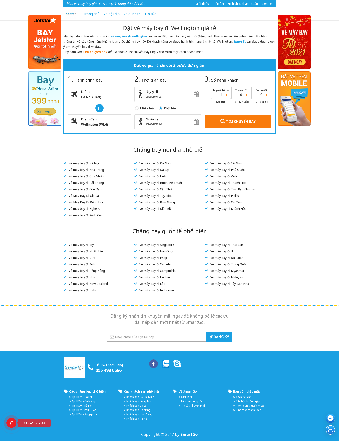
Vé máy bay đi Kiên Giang (157, 202)
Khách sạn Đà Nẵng (138, 410)
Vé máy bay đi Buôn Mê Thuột (160, 183)
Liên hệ (267, 4)
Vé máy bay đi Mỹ (81, 245)
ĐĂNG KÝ (219, 336)
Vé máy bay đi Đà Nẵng (155, 163)
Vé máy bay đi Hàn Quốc (156, 251)
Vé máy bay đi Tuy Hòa (155, 196)
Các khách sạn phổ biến (142, 391)
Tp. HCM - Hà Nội (82, 405)
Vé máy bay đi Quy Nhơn (86, 176)
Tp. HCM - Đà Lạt (82, 397)
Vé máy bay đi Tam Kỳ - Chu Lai (232, 189)
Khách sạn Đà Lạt (136, 405)
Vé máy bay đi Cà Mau (226, 202)
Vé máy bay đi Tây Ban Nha (229, 284)
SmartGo (240, 41)
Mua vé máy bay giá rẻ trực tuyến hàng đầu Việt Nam (107, 3)
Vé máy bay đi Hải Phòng (86, 183)
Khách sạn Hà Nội (137, 418)
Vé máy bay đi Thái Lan (226, 245)
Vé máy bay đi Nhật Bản (86, 251)
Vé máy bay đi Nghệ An (85, 209)
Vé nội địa (111, 13)
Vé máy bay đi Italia (82, 290)
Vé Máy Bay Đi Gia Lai (84, 196)
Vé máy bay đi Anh (82, 264)
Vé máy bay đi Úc (222, 251)
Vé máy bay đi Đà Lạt (154, 170)
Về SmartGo (188, 391)
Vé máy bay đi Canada (155, 264)
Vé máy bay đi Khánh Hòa (228, 209)
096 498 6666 (109, 370)
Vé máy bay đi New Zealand (88, 284)
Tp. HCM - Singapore (84, 414)
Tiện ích (218, 4)
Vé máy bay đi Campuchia (157, 271)
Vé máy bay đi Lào (152, 284)
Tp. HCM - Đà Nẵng (83, 401)
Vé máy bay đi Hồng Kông (87, 271)
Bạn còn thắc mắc (247, 391)
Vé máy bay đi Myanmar (227, 271)
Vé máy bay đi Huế (152, 176)
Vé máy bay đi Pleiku (224, 196)
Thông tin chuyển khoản (250, 405)
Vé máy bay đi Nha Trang (86, 170)
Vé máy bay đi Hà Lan (154, 277)
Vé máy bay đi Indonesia (156, 290)
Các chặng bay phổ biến (87, 391)
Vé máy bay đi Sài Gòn (226, 163)
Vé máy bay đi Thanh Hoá (228, 183)
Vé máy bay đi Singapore (156, 245)
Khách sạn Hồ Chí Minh (140, 397)
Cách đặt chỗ (243, 397)
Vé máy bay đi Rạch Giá (85, 215)
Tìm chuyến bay (95, 52)
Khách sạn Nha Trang (139, 414)
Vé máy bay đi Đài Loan (226, 258)
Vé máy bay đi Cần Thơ (155, 189)
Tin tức (150, 13)
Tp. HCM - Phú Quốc (84, 410)
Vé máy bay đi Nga (82, 277)
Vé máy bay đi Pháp (153, 258)
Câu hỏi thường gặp (248, 401)
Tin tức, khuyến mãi (193, 405)
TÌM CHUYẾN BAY (238, 121)
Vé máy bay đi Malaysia (226, 277)
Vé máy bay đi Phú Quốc (227, 170)
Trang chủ (91, 13)
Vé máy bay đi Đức (82, 258)
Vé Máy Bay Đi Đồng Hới (86, 202)
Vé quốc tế (131, 13)
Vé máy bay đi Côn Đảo (85, 189)
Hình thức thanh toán (243, 4)
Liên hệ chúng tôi (191, 401)
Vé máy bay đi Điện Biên (156, 209)
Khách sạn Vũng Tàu (138, 401)
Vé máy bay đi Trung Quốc (228, 264)
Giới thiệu (202, 4)
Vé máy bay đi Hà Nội (84, 163)
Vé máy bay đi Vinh (223, 176)
